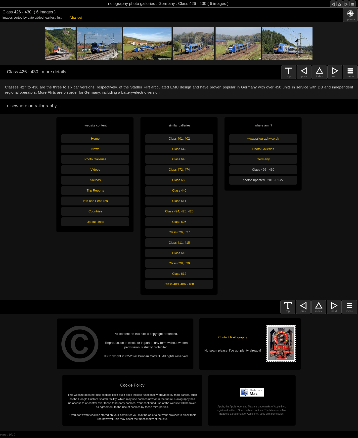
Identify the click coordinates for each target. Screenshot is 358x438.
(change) (76, 17)
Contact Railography (232, 337)
